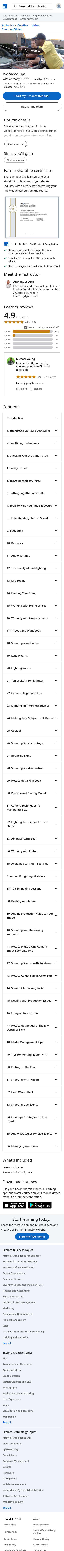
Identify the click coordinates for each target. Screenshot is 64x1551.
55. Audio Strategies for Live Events (32, 1133)
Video (35, 25)
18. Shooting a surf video (32, 643)
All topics (8, 25)
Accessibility (10, 1524)
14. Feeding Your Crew (32, 593)
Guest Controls (40, 1544)
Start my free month (32, 1236)
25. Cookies (32, 730)
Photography (10, 1387)
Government (10, 18)
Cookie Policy (10, 1539)
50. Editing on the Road (32, 1067)
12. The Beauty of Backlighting (32, 568)
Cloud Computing (12, 1443)
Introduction (32, 418)
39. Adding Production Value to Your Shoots (32, 915)
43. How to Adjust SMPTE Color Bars (32, 975)
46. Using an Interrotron (32, 1013)
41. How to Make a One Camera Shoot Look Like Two (32, 948)
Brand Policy (10, 1544)
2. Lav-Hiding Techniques (32, 443)
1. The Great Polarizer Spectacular (32, 430)
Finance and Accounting (16, 1290)
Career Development (14, 1273)
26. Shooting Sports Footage (32, 743)
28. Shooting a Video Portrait (32, 768)
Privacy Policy (10, 1531)
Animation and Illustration (17, 1364)
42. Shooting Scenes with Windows (32, 963)
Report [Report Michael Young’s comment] (36, 388)
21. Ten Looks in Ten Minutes (32, 680)
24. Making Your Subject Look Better (32, 718)
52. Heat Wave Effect (32, 1092)
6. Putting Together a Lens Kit (32, 493)
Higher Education (42, 15)
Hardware (8, 1472)
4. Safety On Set (32, 468)
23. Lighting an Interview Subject (32, 705)
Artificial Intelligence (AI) (17, 1437)
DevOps (7, 1466)
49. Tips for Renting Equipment (32, 1054)
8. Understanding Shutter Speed (32, 518)
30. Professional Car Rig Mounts (32, 793)
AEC (5, 1358)
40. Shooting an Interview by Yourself (32, 932)
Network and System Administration (23, 1490)
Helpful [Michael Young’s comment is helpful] (22, 388)
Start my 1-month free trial (32, 96)
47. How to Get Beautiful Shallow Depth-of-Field (32, 1027)
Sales (5, 1325)
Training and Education (16, 1337)
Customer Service (12, 1279)
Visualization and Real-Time (18, 1410)
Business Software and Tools (19, 1267)
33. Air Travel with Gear (32, 838)
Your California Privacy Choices (44, 1532)
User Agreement (41, 1524)
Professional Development (17, 1314)
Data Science (10, 1455)
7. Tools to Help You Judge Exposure (32, 505)
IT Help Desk (10, 1478)
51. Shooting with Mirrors (32, 1079)
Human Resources (13, 1296)
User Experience (12, 1399)
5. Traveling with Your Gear (32, 480)
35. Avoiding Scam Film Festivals (32, 863)
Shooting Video (11, 29)
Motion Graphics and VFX (17, 1381)
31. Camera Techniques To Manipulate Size (32, 807)
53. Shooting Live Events (32, 1104)
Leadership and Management (19, 1302)
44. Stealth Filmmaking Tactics (32, 988)
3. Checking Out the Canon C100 (32, 455)
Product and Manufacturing (18, 1393)
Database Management (16, 1461)
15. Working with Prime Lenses (32, 605)
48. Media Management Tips (32, 1042)
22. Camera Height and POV (32, 693)
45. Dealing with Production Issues (32, 1000)
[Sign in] (58, 6)
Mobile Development (14, 1484)
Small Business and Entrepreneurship (24, 1331)
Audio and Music (12, 1370)
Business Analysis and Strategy (20, 1261)
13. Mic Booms (32, 580)
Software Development (15, 1496)
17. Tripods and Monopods (32, 630)
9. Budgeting (32, 530)
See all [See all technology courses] (7, 1507)
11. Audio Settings (32, 555)
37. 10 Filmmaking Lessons (32, 888)
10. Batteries (32, 543)
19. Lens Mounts (32, 655)
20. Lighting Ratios (32, 668)
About (36, 1519)
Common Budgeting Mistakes (32, 876)
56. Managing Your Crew (32, 1146)
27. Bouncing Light (32, 755)
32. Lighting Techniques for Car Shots (32, 824)
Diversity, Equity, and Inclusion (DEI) (23, 1284)
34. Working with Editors (32, 851)
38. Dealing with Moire (32, 901)
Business (25, 15)
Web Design (9, 1416)
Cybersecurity (10, 1449)
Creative (22, 25)
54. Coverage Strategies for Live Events (32, 1119)
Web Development (13, 1501)
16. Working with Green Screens (32, 618)
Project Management (14, 1319)
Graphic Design (11, 1375)
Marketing (8, 1308)
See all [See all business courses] (7, 1343)
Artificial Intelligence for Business (22, 1255)
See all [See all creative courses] (7, 1422)
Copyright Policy (41, 1539)
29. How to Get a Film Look (32, 780)
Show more (15, 144)
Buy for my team (29, 18)
